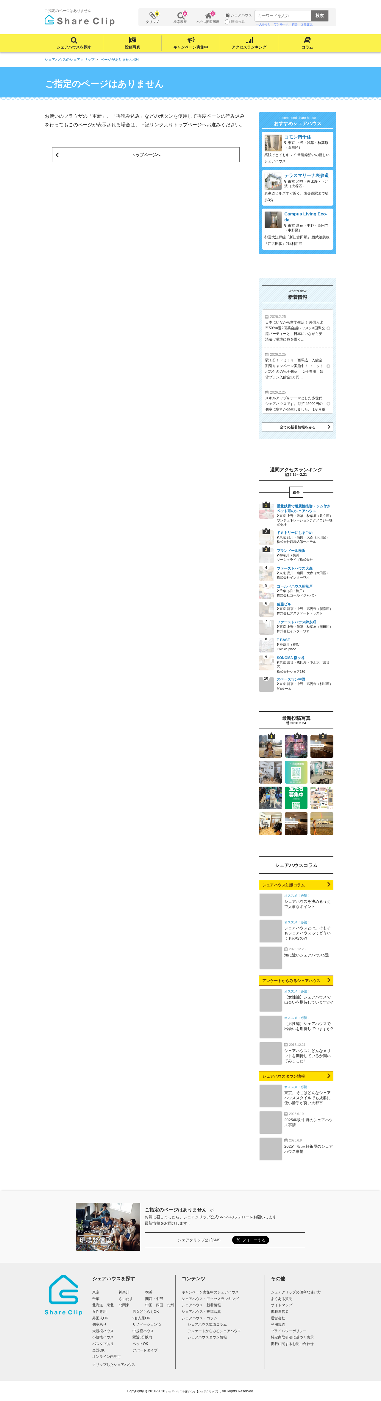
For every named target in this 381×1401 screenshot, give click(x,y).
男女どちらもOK (145, 1312)
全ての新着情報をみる (298, 427)
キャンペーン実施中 (190, 47)
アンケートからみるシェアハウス (291, 980)
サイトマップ (281, 1305)
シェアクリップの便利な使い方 (296, 1292)
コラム (307, 47)
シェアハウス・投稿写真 (201, 1312)
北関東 (124, 1305)
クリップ (153, 17)
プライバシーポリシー (289, 1331)
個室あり (99, 1324)
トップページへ (145, 155)
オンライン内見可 (106, 1357)
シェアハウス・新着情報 (201, 1305)
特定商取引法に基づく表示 (292, 1337)
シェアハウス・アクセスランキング (210, 1299)
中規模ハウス (143, 1331)
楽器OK (98, 1350)
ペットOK (140, 1344)
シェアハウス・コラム (199, 1318)
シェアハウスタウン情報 (283, 1076)
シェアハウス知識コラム (283, 885)
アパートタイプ (144, 1350)
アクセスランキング (249, 47)
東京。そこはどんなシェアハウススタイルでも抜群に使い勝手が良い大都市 (307, 1098)
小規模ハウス (103, 1337)
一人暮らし (263, 24)
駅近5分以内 (142, 1337)
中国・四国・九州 (159, 1305)
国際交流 (307, 24)
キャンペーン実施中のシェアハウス (210, 1292)
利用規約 (278, 1324)
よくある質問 (281, 1299)
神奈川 (124, 1292)
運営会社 (278, 1318)
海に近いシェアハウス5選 (306, 955)
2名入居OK (141, 1318)
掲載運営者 (280, 1312)
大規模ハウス (103, 1331)
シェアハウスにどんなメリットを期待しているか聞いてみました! (307, 1056)
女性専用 (99, 1312)
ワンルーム (281, 24)
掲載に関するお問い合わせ (292, 1344)
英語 (295, 24)
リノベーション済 (146, 1324)
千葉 (95, 1299)
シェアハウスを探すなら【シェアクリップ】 (193, 1391)
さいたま (126, 1299)
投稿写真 (132, 47)
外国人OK (100, 1318)
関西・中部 (154, 1299)
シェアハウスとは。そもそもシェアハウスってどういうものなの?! (307, 933)
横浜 (148, 1292)
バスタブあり (103, 1344)
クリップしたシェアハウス (113, 1365)
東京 (95, 1292)
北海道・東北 (103, 1305)
